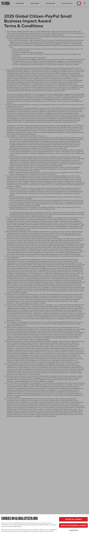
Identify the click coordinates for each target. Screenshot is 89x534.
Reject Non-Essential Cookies (73, 525)
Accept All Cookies (73, 519)
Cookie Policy (73, 530)
